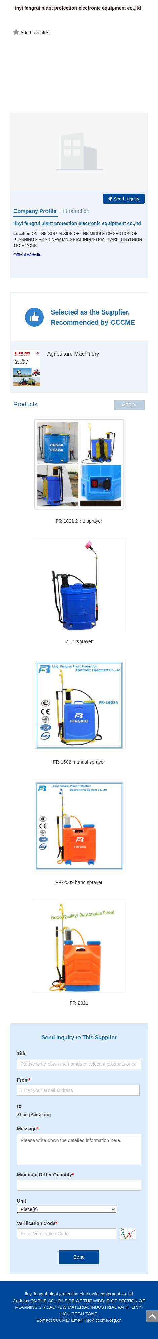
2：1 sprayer (78, 641)
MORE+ (129, 405)
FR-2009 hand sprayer (78, 882)
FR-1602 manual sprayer (79, 762)
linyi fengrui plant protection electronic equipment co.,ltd (77, 223)
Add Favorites (31, 32)
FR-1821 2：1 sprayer (79, 521)
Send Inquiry (124, 198)
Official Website (27, 255)
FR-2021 (79, 1003)
